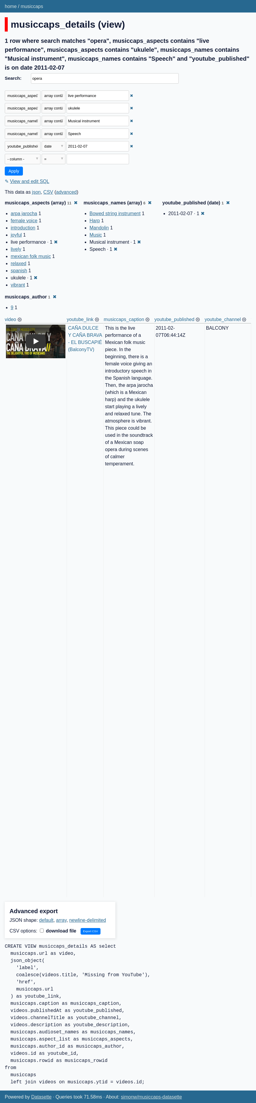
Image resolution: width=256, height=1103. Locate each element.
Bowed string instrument (115, 213)
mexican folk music (31, 256)
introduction (23, 227)
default (46, 920)
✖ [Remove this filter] (131, 95)
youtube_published (174, 319)
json (36, 192)
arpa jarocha (24, 213)
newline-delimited (87, 920)
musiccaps (32, 6)
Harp (94, 220)
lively (16, 249)
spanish (19, 270)
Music (95, 234)
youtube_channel (223, 319)
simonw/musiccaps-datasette (151, 1096)
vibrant (18, 284)
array (61, 920)
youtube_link (80, 319)
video (10, 319)
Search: (13, 78)
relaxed (18, 263)
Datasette (41, 1096)
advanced (66, 192)
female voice (24, 220)
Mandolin (99, 227)
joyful (16, 234)
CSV (48, 192)
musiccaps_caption (124, 319)
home (11, 6)
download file (58, 930)
